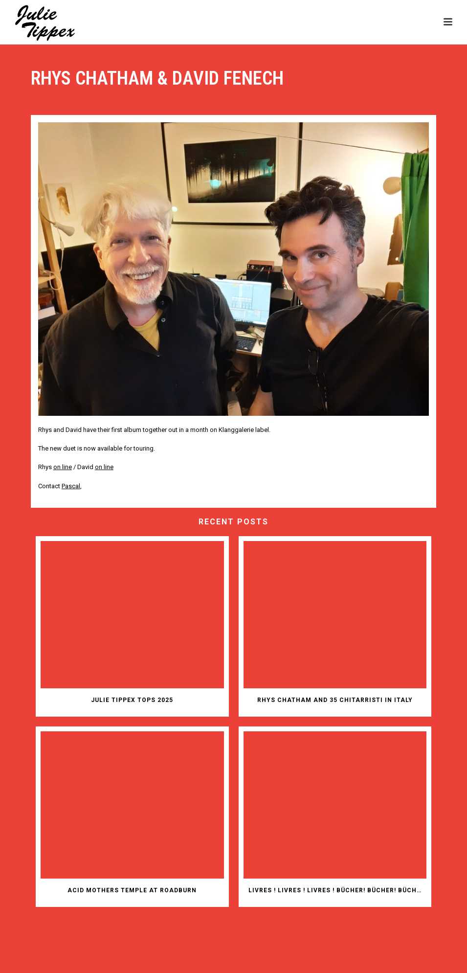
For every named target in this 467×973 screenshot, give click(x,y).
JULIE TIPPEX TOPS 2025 (132, 700)
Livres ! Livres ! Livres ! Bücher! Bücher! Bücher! (337, 890)
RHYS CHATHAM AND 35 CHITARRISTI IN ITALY (335, 700)
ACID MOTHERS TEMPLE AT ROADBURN (132, 890)
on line (104, 467)
